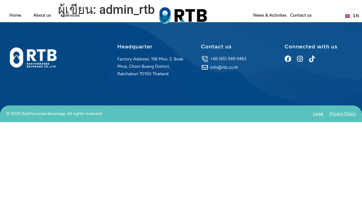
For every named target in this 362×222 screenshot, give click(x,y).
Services (71, 15)
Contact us (300, 15)
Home (15, 15)
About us (42, 15)
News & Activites (270, 15)
